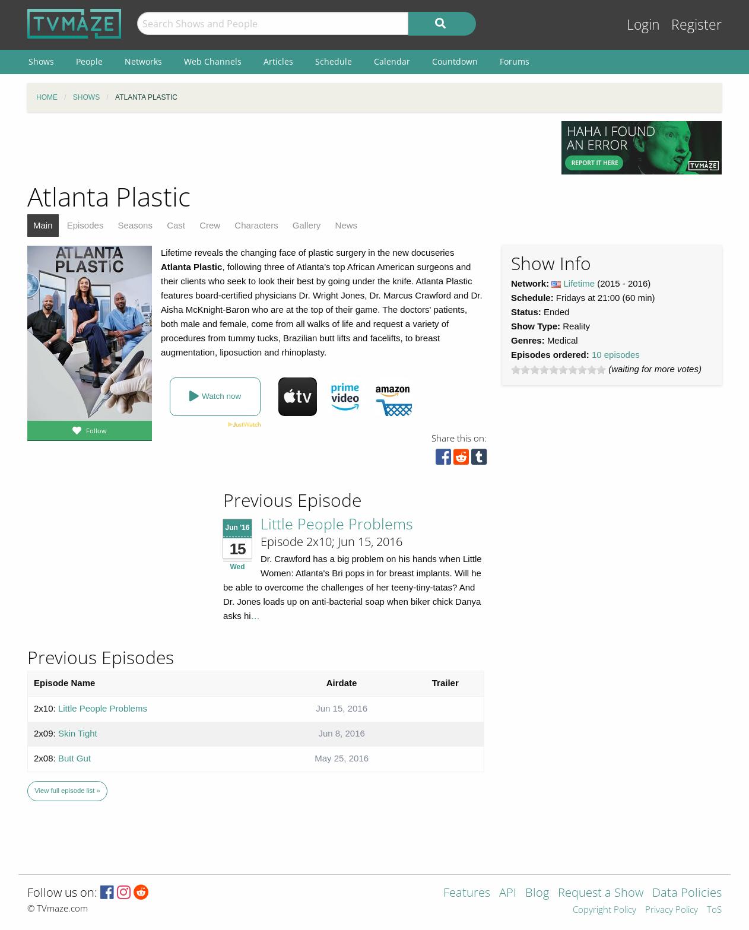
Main (43, 225)
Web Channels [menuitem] (213, 61)
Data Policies (687, 893)
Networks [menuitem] (143, 61)
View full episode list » (67, 790)
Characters (256, 225)
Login (643, 24)
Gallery (307, 225)
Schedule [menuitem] (333, 61)
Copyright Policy (604, 910)
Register (696, 24)
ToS (714, 910)
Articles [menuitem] (278, 61)
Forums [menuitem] (514, 61)
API (507, 893)
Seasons (135, 225)
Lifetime (579, 283)
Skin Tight (77, 733)
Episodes (85, 225)
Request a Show (600, 893)
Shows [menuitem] (41, 61)
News (346, 225)
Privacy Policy (671, 910)
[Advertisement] (285, 147)
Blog (537, 893)
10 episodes (616, 355)
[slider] (558, 369)
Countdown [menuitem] (455, 61)
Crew (209, 225)
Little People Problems (337, 523)
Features (466, 893)
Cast (176, 225)
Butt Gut (74, 758)
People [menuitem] (89, 61)
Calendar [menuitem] (392, 61)
